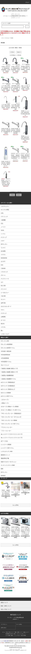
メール (5, 16)
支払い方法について (9, 632)
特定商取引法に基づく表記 (11, 633)
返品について (25, 632)
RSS (22, 635)
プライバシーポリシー (21, 633)
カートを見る (19, 624)
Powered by (15, 650)
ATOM (24, 635)
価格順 (16, 47)
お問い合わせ (3, 627)
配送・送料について (18, 632)
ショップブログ (17, 635)
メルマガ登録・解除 (9, 635)
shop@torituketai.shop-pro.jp (15, 647)
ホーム (3, 632)
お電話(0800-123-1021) (18, 16)
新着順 (20, 47)
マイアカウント (4, 624)
